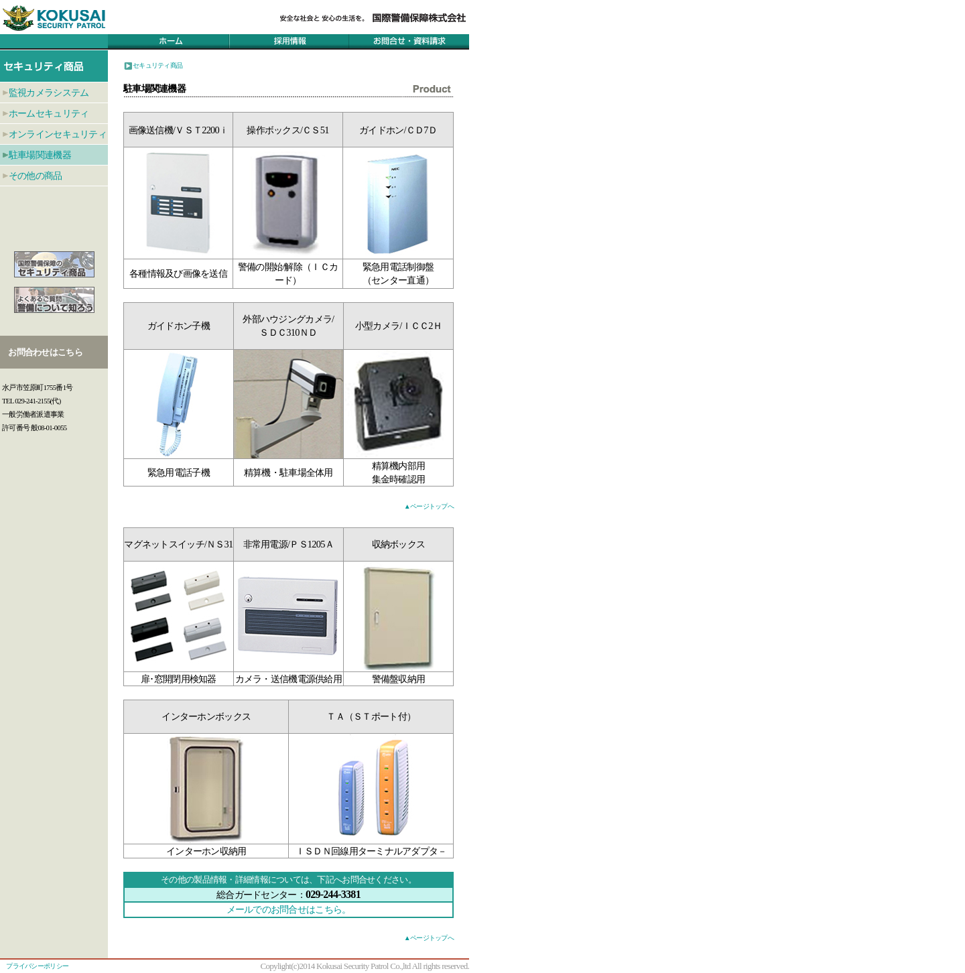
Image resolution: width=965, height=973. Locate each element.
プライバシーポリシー (37, 966)
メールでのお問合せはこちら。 (289, 909)
